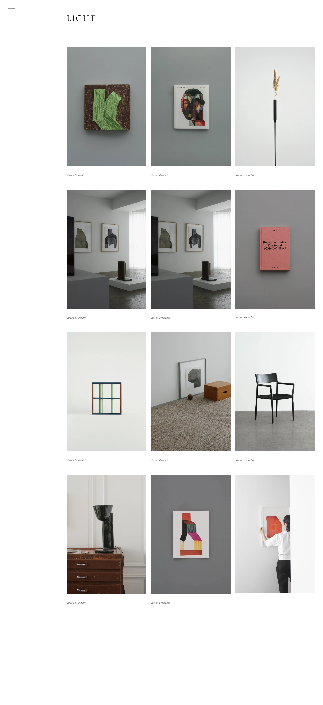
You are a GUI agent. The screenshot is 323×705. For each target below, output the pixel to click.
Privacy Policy (141, 690)
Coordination (108, 690)
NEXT (278, 649)
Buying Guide (74, 690)
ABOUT (72, 682)
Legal (124, 690)
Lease (91, 690)
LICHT (81, 20)
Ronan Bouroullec (20, 56)
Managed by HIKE (306, 694)
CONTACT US (92, 682)
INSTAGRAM (116, 682)
